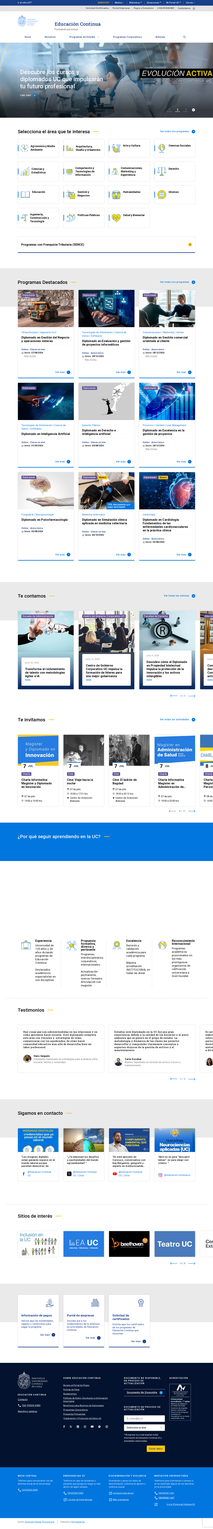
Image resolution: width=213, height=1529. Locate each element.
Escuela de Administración (38, 616)
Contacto (23, 1399)
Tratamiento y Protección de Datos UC (82, 1418)
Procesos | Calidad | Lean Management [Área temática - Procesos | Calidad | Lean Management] (164, 425)
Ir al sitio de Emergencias (79, 1499)
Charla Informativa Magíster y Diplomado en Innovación (36, 783)
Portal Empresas (121, 8)
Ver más (62, 372)
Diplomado (29, 295)
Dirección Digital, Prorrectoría (39, 1522)
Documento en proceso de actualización (142, 1408)
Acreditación (178, 1378)
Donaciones (153, 2)
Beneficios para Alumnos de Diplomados (83, 1405)
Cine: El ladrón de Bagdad (125, 781)
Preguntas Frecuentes (74, 1414)
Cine (70, 774)
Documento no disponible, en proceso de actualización (142, 1381)
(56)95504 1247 (166, 1498)
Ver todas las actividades (177, 720)
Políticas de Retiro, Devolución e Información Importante (85, 1399)
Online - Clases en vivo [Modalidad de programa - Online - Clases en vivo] (33, 349)
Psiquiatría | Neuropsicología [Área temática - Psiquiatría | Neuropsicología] (37, 514)
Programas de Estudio (84, 37)
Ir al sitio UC (24, 2)
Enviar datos (156, 1448)
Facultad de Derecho (156, 616)
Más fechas (30, 356)
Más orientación (121, 1499)
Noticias (160, 37)
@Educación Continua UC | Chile (85, 1174)
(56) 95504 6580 (31, 1405)
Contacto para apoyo (123, 1493)
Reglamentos (70, 1394)
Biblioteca (135, 2)
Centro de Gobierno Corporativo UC (104, 616)
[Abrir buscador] (183, 37)
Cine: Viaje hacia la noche (80, 781)
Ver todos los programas (177, 131)
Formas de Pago (71, 1389)
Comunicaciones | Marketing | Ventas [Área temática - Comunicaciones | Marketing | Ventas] (163, 332)
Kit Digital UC (78, 1522)
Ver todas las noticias (179, 596)
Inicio (28, 37)
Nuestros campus (27, 1411)
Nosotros (50, 37)
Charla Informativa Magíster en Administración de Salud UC (171, 783)
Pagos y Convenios (144, 8)
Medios (120, 2)
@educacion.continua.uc (177, 1175)
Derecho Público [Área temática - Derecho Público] (91, 425)
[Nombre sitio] (40, 1244)
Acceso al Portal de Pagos (76, 1385)
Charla (26, 774)
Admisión (103, 2)
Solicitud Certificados (97, 8)
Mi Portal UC (173, 2)
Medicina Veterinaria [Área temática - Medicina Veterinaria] (93, 514)
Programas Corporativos (127, 37)
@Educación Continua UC (39, 1174)
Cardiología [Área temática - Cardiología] (149, 514)
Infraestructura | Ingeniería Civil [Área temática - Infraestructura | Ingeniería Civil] (38, 332)
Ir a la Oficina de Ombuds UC (181, 1504)
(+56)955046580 (165, 8)
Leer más (28, 95)
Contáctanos (186, 8)
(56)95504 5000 (75, 1493)
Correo (190, 2)
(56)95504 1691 (166, 1493)
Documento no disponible (145, 1392)
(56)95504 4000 (30, 1490)
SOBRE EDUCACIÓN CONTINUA (82, 1378)
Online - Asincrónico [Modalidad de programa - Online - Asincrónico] (93, 353)
